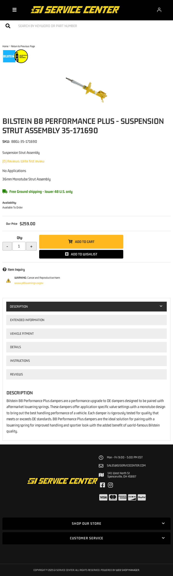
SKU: (6, 141)
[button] (86, 25)
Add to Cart (84, 242)
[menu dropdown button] (14, 9)
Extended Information (27, 320)
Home (5, 46)
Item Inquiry (16, 269)
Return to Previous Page (23, 46)
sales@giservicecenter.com (126, 465)
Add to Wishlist (84, 254)
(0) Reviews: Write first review (23, 161)
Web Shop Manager (127, 569)
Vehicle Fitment (22, 333)
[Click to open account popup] (159, 9)
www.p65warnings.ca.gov (28, 283)
